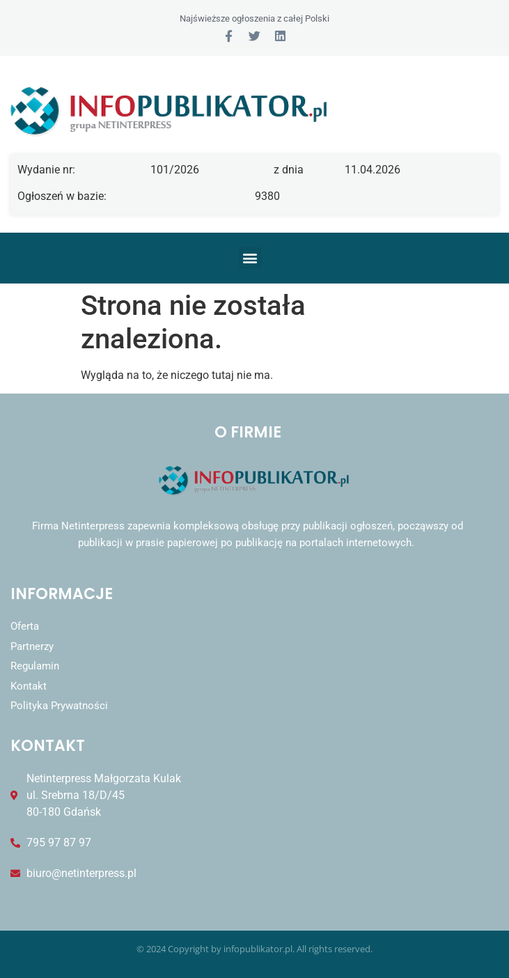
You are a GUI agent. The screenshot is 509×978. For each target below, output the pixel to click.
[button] (250, 258)
